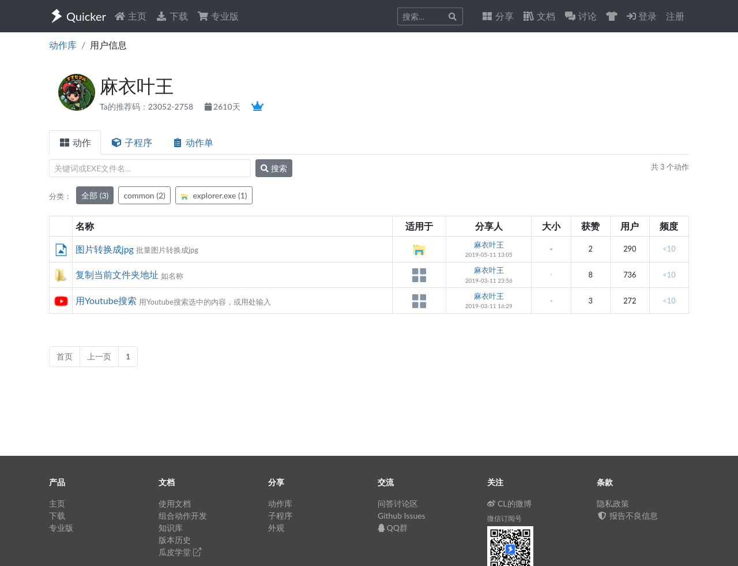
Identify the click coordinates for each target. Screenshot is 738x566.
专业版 (218, 15)
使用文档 (175, 503)
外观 (276, 528)
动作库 (63, 44)
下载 (172, 15)
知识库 (171, 528)
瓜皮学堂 (180, 552)
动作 (75, 142)
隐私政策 (613, 503)
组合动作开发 (183, 515)
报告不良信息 (627, 515)
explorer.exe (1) (213, 195)
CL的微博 (509, 503)
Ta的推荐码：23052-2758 (147, 106)
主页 (130, 15)
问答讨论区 (398, 503)
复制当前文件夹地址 (117, 274)
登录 (642, 15)
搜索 (274, 168)
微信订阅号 (504, 518)
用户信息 (108, 44)
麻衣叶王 (489, 244)
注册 (675, 15)
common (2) (144, 195)
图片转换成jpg (105, 248)
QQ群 (393, 528)
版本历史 (175, 540)
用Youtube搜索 (106, 300)
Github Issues (402, 515)
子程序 (131, 142)
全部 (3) (94, 195)
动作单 (192, 142)
